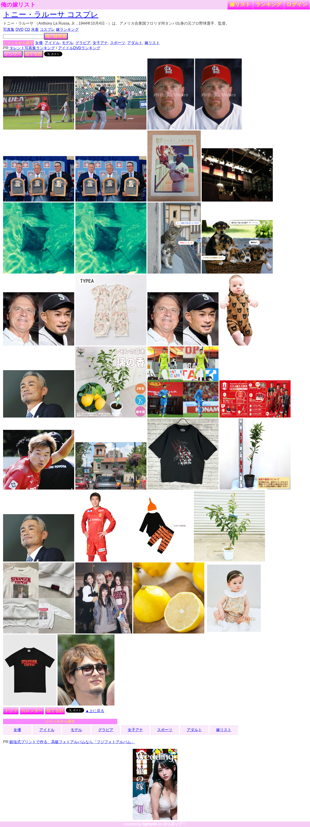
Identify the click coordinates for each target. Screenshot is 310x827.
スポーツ (117, 43)
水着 (35, 29)
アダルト (134, 43)
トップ (11, 710)
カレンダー (32, 710)
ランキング (268, 4)
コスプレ (47, 29)
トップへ (12, 54)
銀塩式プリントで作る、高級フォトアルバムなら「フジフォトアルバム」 (72, 742)
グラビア (83, 43)
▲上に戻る (94, 711)
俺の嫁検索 (56, 36)
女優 (39, 43)
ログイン (297, 4)
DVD (20, 29)
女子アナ (100, 43)
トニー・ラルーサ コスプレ (50, 14)
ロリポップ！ (174, 824)
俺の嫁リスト (18, 5)
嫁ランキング (67, 29)
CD (27, 29)
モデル (67, 43)
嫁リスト (240, 4)
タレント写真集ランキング (32, 48)
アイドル (52, 43)
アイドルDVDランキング (79, 48)
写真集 (8, 29)
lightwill (150, 824)
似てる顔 (33, 54)
